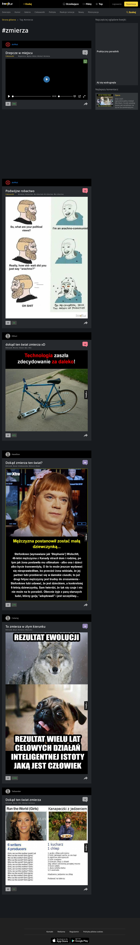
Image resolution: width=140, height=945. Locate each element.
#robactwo (29, 194)
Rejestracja (131, 4)
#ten (30, 348)
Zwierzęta (6, 12)
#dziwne (32, 466)
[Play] (9, 96)
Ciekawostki (40, 12)
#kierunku (28, 630)
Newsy (81, 12)
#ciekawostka (23, 466)
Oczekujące (72, 4)
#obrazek (9, 348)
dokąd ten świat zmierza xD (25, 344)
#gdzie (29, 56)
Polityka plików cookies (93, 932)
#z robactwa (48, 194)
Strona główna (9, 19)
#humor (15, 348)
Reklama (61, 932)
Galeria (27, 12)
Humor (17, 12)
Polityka (52, 12)
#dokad (40, 56)
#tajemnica (22, 56)
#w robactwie (38, 194)
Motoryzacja (93, 12)
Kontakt (49, 932)
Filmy (89, 4)
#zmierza (47, 56)
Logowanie (117, 4)
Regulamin (74, 932)
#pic (26, 348)
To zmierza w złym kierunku (25, 626)
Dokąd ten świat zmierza (23, 800)
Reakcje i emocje (67, 12)
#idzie (34, 56)
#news (38, 466)
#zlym (15, 630)
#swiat (21, 348)
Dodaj (28, 4)
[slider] (31, 96)
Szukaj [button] (132, 12)
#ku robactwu (59, 194)
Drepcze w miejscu (19, 53)
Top (101, 4)
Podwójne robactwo (20, 191)
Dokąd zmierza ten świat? (24, 463)
